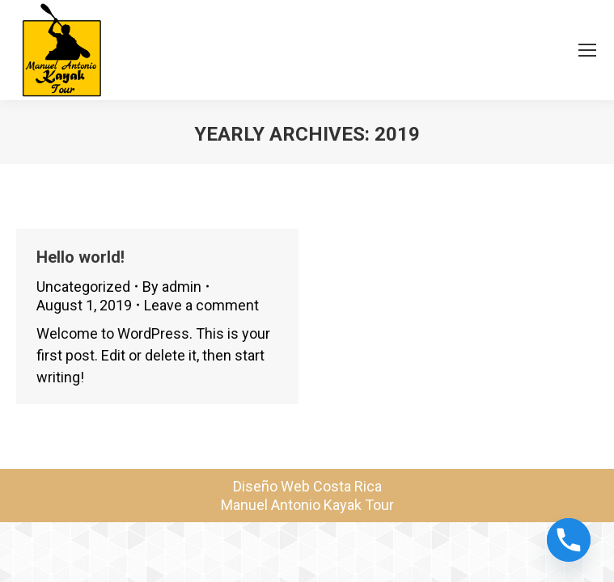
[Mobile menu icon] (587, 50)
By (171, 286)
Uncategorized (83, 286)
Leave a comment (201, 305)
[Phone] (569, 540)
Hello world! (80, 257)
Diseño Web (271, 486)
